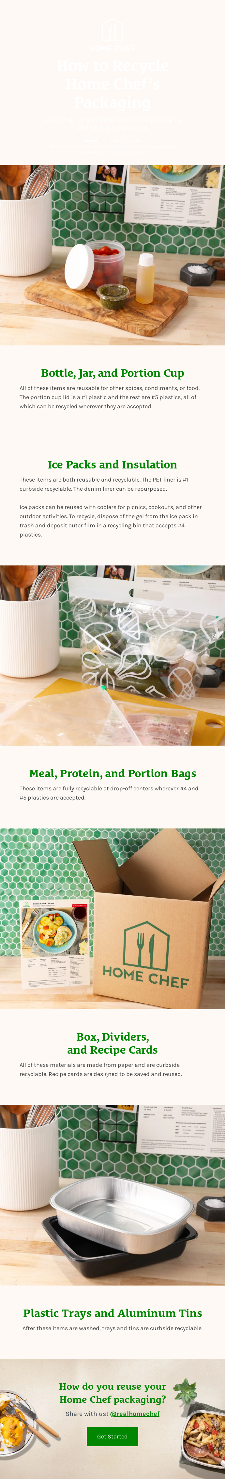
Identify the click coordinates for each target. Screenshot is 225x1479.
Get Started (112, 1436)
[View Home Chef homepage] (112, 36)
